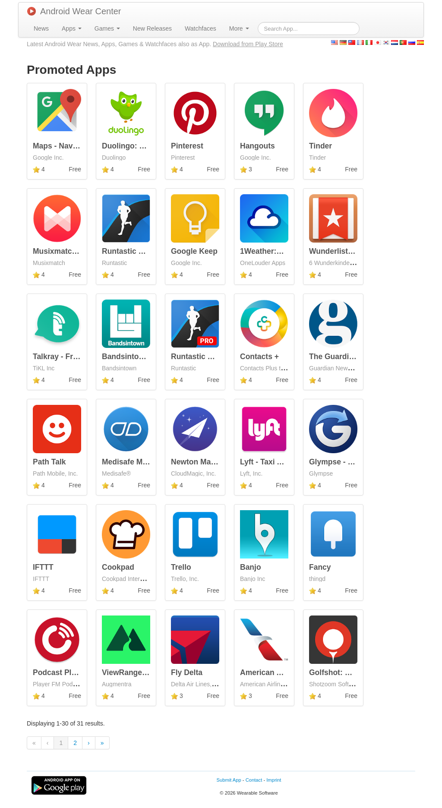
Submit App (229, 780)
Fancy (320, 567)
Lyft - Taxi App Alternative (286, 462)
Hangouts (257, 146)
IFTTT (43, 567)
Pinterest (187, 146)
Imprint (273, 780)
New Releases (152, 28)
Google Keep (194, 251)
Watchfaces (200, 28)
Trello (181, 567)
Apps (72, 28)
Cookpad (118, 567)
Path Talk (49, 462)
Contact (254, 780)
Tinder (320, 146)
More (239, 28)
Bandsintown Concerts (143, 356)
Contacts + (259, 356)
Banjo (250, 567)
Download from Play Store (248, 44)
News (41, 28)
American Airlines (272, 672)
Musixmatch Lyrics (67, 251)
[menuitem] (41, 28)
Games (107, 28)
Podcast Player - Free (71, 672)
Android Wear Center (74, 11)
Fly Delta (186, 672)
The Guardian (333, 356)
